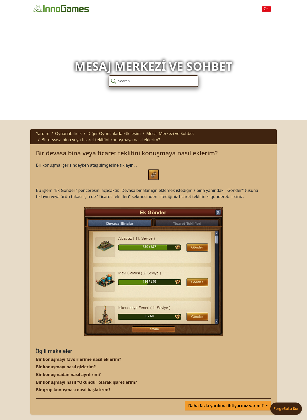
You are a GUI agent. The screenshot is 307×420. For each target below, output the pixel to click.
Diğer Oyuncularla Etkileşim (114, 133)
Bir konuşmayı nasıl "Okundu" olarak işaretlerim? (86, 382)
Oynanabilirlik (68, 133)
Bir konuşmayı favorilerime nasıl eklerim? (78, 359)
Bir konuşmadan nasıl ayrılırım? (68, 374)
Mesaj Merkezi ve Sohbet (170, 133)
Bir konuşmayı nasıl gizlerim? (66, 367)
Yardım (42, 133)
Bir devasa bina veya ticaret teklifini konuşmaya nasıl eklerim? (101, 139)
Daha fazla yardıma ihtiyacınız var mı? (226, 405)
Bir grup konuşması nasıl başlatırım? (73, 389)
